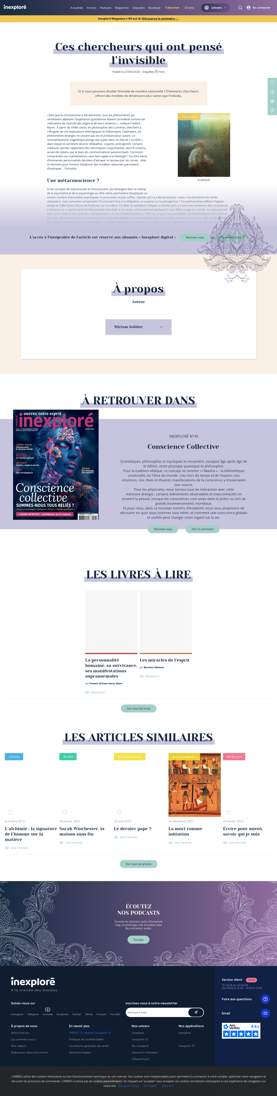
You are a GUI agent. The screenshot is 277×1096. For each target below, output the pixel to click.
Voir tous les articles (138, 864)
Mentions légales (80, 1052)
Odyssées (138, 8)
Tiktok (89, 1014)
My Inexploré (140, 1045)
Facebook (62, 1014)
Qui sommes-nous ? (24, 1039)
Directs (189, 8)
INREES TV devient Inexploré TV (90, 1032)
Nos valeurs (18, 1045)
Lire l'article (19, 848)
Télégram (33, 1014)
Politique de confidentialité (86, 1039)
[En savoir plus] (128, 1086)
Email (246, 1013)
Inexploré (138, 1032)
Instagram (17, 1014)
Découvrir (98, 692)
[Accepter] (150, 1086)
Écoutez (138, 939)
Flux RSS (115, 1014)
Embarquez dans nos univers (29, 1052)
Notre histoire (20, 1032)
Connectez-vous (231, 237)
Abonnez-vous (194, 237)
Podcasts (105, 8)
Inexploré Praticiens (145, 1052)
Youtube (47, 1012)
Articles (91, 8)
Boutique (154, 8)
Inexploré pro (140, 1059)
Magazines (122, 8)
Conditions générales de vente (89, 1045)
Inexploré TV (140, 1039)
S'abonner (172, 8)
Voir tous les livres (138, 708)
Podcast (101, 1014)
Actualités (76, 8)
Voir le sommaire (203, 529)
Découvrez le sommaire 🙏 (160, 18)
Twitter (76, 1014)
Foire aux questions (246, 999)
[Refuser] (168, 1086)
